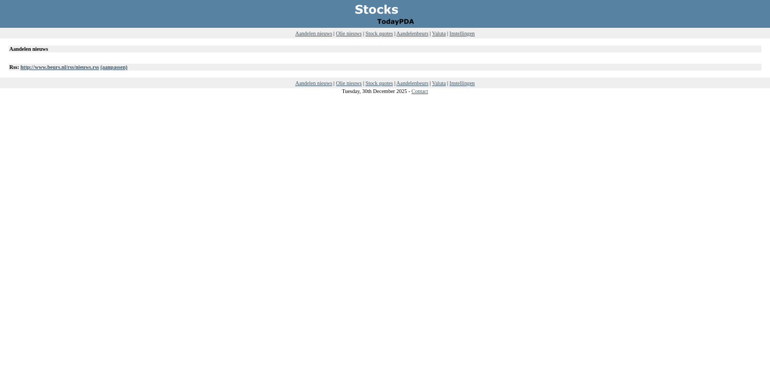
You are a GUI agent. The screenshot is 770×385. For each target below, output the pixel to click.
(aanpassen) (114, 67)
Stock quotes (378, 33)
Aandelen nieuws (313, 33)
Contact (419, 91)
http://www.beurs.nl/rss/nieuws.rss (59, 67)
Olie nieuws (348, 33)
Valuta (439, 33)
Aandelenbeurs (412, 33)
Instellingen (462, 33)
